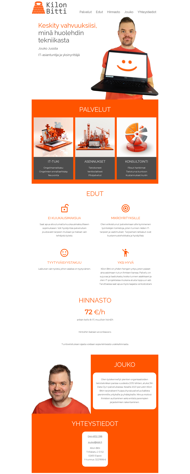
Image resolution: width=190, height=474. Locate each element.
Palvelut (86, 12)
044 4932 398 (95, 436)
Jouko (128, 12)
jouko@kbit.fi (95, 442)
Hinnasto (113, 12)
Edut (99, 12)
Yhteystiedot (147, 12)
